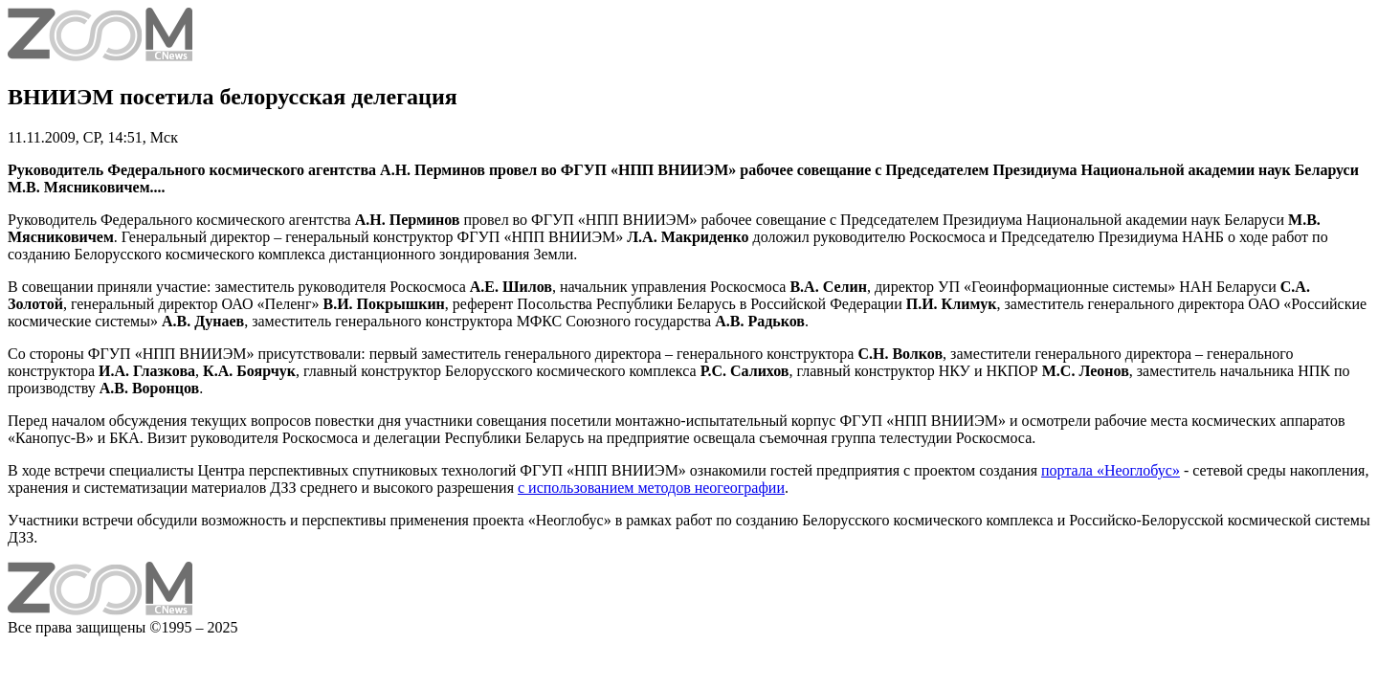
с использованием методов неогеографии (651, 487)
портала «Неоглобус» (1110, 470)
